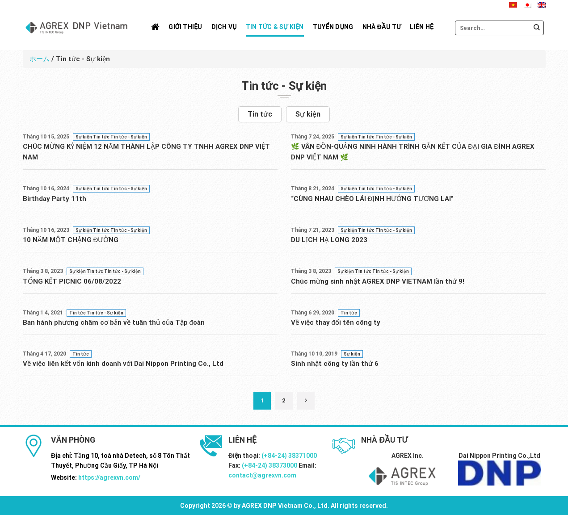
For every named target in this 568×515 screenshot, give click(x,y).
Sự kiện (307, 114)
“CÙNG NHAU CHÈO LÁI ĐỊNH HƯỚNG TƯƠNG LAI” (372, 199)
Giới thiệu (185, 26)
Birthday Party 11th (54, 199)
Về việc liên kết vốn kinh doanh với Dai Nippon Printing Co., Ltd (123, 364)
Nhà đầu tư (381, 26)
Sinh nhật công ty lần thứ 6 (335, 364)
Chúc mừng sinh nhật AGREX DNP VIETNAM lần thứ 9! (377, 281)
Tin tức (260, 114)
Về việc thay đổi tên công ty (335, 322)
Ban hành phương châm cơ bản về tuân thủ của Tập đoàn (114, 322)
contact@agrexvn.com (262, 475)
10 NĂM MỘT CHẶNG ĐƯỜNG (71, 240)
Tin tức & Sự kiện (275, 26)
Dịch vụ (224, 26)
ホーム (39, 59)
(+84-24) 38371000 (289, 455)
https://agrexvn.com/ (109, 477)
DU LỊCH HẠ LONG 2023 (329, 240)
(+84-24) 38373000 (269, 465)
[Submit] (536, 28)
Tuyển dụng (333, 26)
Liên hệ (421, 26)
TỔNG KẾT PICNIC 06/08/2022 (72, 281)
